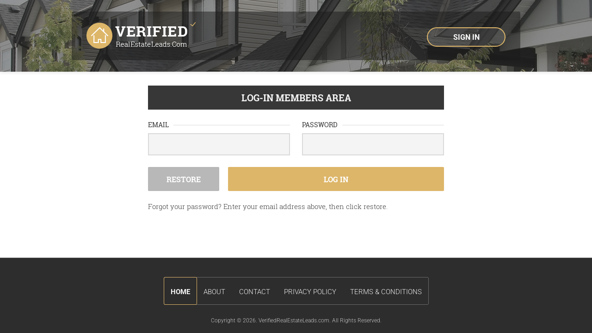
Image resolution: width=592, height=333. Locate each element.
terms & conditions (386, 292)
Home (180, 292)
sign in (466, 37)
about (214, 292)
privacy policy (310, 292)
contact (254, 292)
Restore (183, 179)
